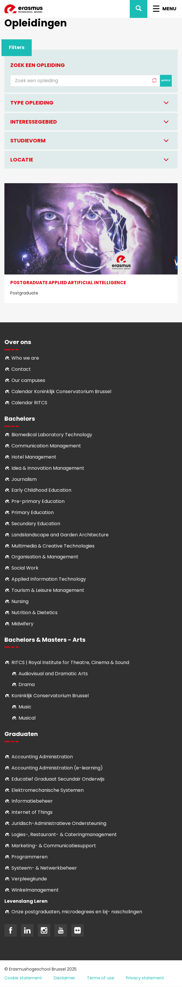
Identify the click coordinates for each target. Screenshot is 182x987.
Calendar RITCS (29, 402)
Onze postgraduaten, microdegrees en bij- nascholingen (76, 911)
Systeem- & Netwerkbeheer (44, 868)
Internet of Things (32, 812)
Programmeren (29, 856)
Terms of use (100, 978)
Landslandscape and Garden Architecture (60, 534)
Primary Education (32, 512)
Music (24, 706)
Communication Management (46, 445)
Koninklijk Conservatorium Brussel (50, 695)
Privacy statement (145, 978)
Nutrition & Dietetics (34, 612)
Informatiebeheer (32, 801)
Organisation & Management (44, 556)
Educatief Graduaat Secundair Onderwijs (58, 779)
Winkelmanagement (35, 890)
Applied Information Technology (48, 579)
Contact (21, 369)
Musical (27, 718)
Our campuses (28, 380)
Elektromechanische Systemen (47, 790)
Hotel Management (33, 457)
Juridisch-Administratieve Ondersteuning (58, 823)
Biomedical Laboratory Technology (51, 434)
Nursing (19, 601)
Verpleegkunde (29, 878)
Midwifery (22, 623)
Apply (166, 80)
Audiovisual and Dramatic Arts (53, 673)
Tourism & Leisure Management (47, 590)
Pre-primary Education (38, 501)
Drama (27, 684)
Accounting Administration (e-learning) (57, 767)
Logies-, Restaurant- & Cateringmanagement (64, 834)
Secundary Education (35, 523)
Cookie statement (23, 978)
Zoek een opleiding (37, 65)
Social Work (24, 568)
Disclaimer (64, 978)
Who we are (25, 358)
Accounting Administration (42, 756)
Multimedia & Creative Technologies (53, 546)
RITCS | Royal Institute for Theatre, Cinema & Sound (70, 662)
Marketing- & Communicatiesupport (53, 845)
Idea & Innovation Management (47, 468)
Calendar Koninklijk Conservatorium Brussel (61, 391)
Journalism (24, 479)
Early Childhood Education (41, 490)
